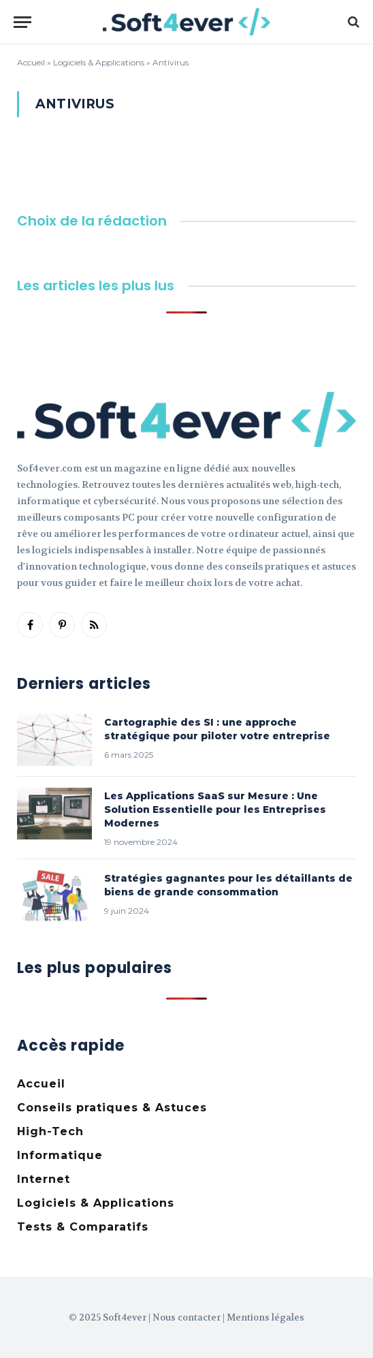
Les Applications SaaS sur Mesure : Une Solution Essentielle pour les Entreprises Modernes (215, 809)
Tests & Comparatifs (82, 1226)
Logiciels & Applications (98, 62)
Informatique (60, 1155)
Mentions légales (265, 1317)
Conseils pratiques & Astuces (112, 1107)
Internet (43, 1179)
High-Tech (50, 1131)
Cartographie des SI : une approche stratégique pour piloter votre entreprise (217, 729)
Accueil (31, 62)
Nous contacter (186, 1317)
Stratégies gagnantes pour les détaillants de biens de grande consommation (228, 885)
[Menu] (22, 22)
